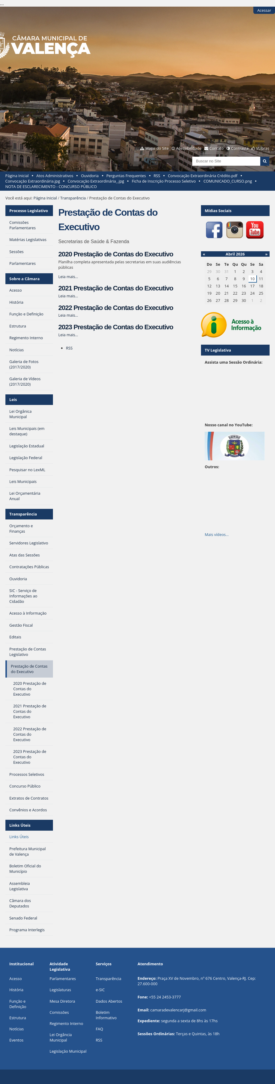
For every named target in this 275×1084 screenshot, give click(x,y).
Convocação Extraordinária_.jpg (96, 181)
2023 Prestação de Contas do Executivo (115, 327)
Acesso (15, 978)
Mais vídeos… (217, 534)
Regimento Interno (66, 1023)
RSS (156, 175)
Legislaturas (60, 989)
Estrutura (17, 1017)
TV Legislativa (218, 350)
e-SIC (100, 989)
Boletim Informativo (106, 1015)
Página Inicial (17, 175)
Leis (13, 399)
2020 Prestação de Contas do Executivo (115, 254)
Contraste (240, 148)
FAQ (99, 1029)
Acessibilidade (188, 148)
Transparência (73, 198)
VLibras (262, 148)
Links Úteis (19, 825)
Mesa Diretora (62, 1001)
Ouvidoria (90, 175)
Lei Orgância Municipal (61, 1037)
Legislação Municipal (68, 1051)
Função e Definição (17, 1003)
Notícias (16, 1029)
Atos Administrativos (54, 175)
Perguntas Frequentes (126, 175)
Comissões (59, 1012)
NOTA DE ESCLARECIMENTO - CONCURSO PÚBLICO (51, 186)
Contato (216, 148)
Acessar (264, 10)
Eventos (16, 1040)
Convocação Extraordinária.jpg (32, 181)
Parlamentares (63, 978)
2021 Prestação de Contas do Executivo (115, 288)
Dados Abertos (109, 1001)
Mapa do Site (157, 148)
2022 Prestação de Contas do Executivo (115, 308)
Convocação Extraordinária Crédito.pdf (202, 175)
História (16, 989)
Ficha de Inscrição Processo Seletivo (164, 181)
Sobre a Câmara (24, 278)
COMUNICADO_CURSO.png (227, 181)
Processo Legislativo (28, 210)
